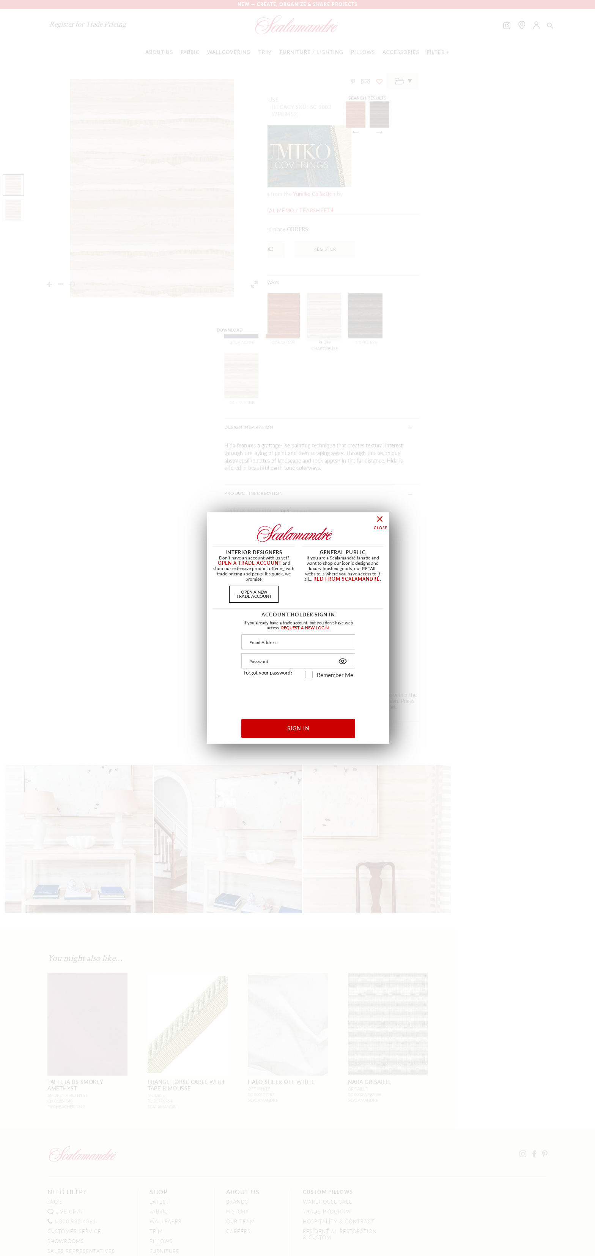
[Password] (298, 660)
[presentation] (298, 696)
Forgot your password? (268, 672)
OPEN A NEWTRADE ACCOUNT (254, 594)
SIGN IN (298, 728)
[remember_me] (308, 674)
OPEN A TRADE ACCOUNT (250, 563)
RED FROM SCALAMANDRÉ (346, 579)
